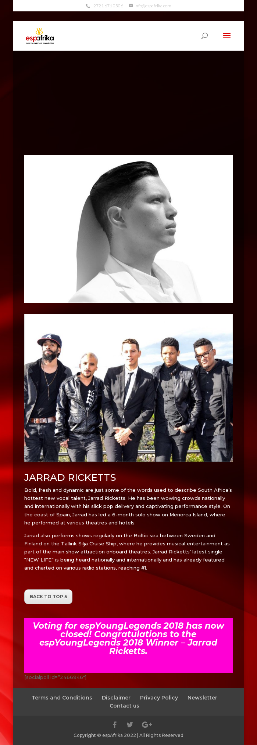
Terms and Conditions (62, 697)
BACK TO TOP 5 (48, 596)
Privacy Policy (159, 697)
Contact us (124, 705)
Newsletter (202, 697)
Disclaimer (116, 697)
